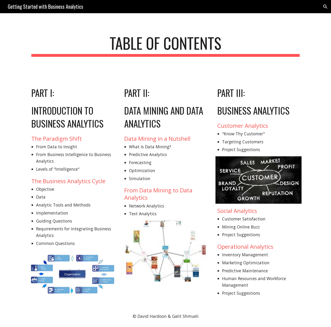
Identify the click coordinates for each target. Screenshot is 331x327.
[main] (165, 45)
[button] (325, 6)
